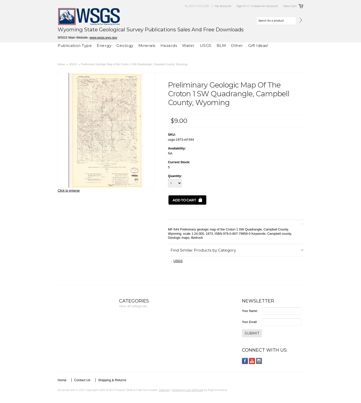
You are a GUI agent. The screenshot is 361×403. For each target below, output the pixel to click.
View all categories (133, 306)
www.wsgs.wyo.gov (103, 37)
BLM (221, 45)
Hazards (168, 45)
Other (237, 45)
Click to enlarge (69, 190)
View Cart (290, 6)
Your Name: (250, 311)
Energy (104, 45)
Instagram (259, 361)
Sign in (241, 6)
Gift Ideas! (258, 45)
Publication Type (75, 45)
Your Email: (249, 322)
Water (188, 45)
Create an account (264, 6)
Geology (124, 45)
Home (61, 64)
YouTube (252, 361)
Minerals (146, 45)
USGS (206, 45)
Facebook (245, 361)
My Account (223, 6)
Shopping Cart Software (187, 390)
